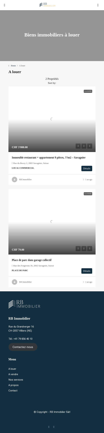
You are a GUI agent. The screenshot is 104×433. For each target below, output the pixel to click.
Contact (12, 390)
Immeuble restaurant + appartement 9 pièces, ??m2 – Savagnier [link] (49, 157)
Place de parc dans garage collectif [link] (31, 260)
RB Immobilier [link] (25, 179)
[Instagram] (54, 426)
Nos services (15, 379)
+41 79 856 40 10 (23, 338)
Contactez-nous (22, 347)
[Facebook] (49, 426)
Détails (86, 168)
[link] (52, 119)
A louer (12, 368)
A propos (13, 385)
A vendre (13, 374)
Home (13, 65)
